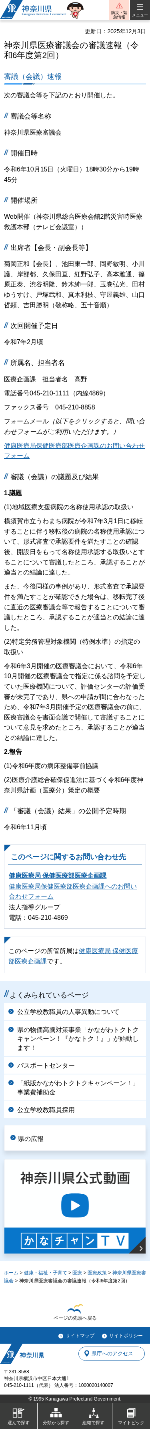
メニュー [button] (140, 15)
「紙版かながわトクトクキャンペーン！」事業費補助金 (78, 1087)
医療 (77, 1273)
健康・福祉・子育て (45, 1273)
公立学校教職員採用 (46, 1110)
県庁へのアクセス (112, 1353)
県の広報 (31, 1138)
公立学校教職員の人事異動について (68, 1011)
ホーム (11, 1273)
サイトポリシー (126, 1335)
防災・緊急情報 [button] (119, 14)
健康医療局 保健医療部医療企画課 (57, 875)
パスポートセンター (46, 1065)
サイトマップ (80, 1335)
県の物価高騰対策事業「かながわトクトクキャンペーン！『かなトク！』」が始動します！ (78, 1038)
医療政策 (97, 1273)
